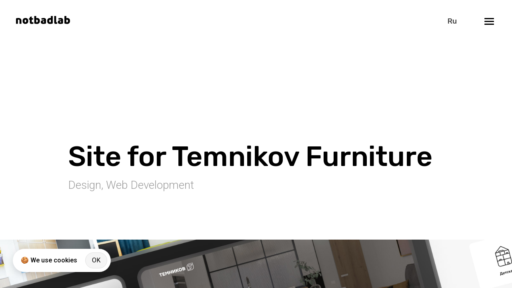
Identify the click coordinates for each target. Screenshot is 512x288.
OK (96, 260)
